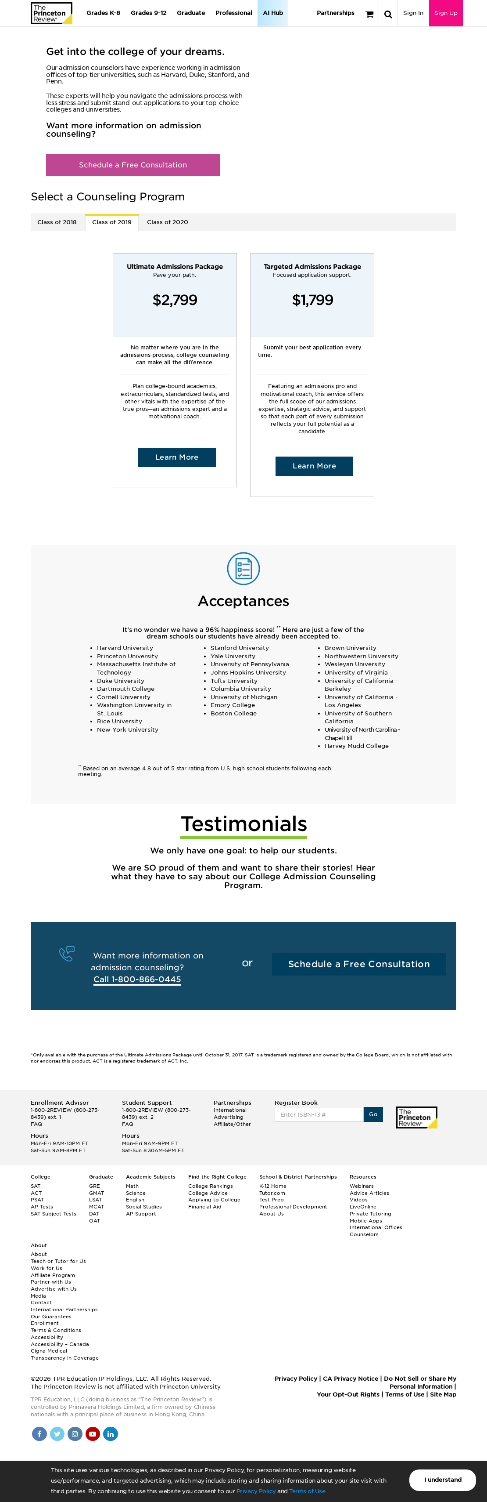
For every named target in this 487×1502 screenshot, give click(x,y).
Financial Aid (205, 1207)
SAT (35, 1186)
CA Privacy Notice (350, 1378)
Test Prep (271, 1200)
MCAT (96, 1207)
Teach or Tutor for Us (58, 1261)
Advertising (229, 1117)
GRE (94, 1186)
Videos (359, 1200)
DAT (94, 1214)
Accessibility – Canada (60, 1344)
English (135, 1200)
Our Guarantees (51, 1316)
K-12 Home (272, 1186)
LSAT (95, 1200)
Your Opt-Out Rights (348, 1394)
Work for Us (46, 1268)
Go (373, 1114)
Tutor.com (272, 1193)
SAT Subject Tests (53, 1214)
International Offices (376, 1227)
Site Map (443, 1394)
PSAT (37, 1200)
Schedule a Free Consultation (133, 165)
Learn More (177, 457)
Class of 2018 (57, 222)
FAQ (36, 1124)
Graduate (191, 13)
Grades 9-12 (148, 13)
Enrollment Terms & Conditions (56, 1326)
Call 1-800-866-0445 (137, 979)
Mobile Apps (366, 1221)
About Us (271, 1214)
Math (132, 1186)
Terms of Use (307, 1491)
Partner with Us (51, 1282)
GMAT (96, 1193)
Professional (233, 13)
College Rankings (210, 1186)
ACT (36, 1193)
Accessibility (47, 1337)
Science (136, 1193)
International (230, 1110)
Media (38, 1296)
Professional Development (293, 1207)
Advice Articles (369, 1193)
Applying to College (214, 1200)
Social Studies (144, 1207)
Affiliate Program (53, 1275)
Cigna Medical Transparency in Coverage (65, 1354)
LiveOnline (363, 1207)
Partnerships (336, 13)
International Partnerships (64, 1309)
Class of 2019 (112, 222)
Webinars (362, 1186)
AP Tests (42, 1207)
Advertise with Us (54, 1289)
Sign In (413, 13)
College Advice (208, 1193)
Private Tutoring (370, 1214)
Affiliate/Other (232, 1124)
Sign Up (446, 13)
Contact (41, 1302)
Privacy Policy (256, 1491)
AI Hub (273, 13)
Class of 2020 (167, 222)
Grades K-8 (103, 13)
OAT (94, 1221)
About (39, 1254)
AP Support (141, 1214)
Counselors (364, 1234)
